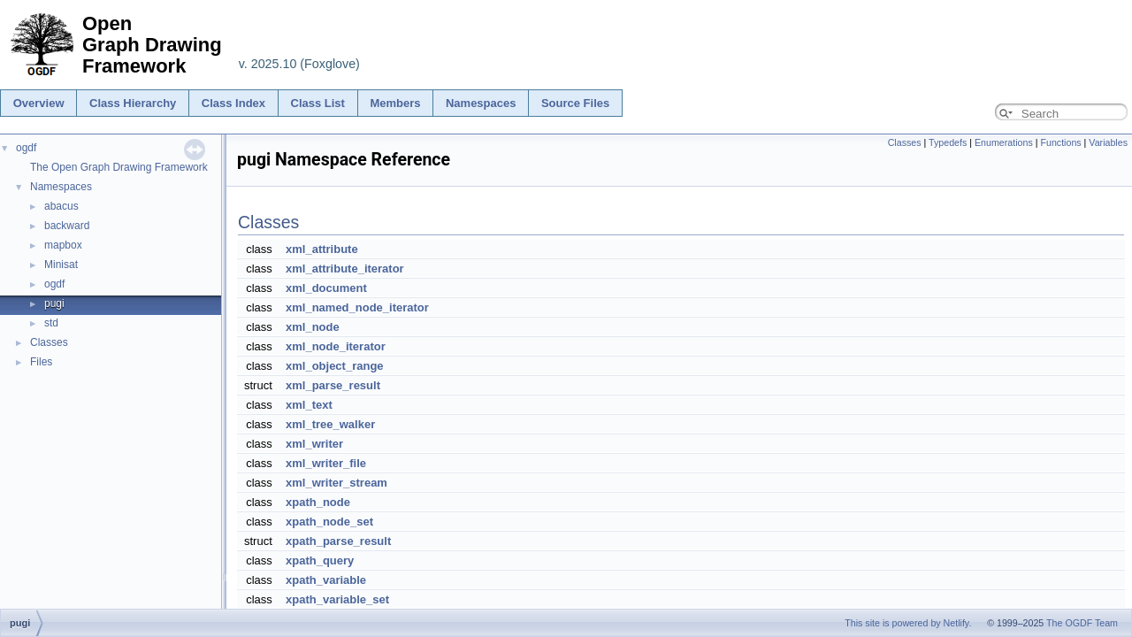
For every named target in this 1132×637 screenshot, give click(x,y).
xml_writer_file (326, 463)
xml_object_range (335, 365)
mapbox (63, 245)
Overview (39, 103)
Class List (318, 103)
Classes (49, 342)
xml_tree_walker (330, 424)
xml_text (309, 404)
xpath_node (318, 502)
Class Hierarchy (132, 103)
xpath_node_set (329, 521)
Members (395, 103)
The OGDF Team (1082, 623)
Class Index (233, 103)
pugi (54, 303)
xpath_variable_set (337, 599)
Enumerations (1004, 142)
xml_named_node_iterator (357, 307)
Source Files (575, 103)
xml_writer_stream (336, 482)
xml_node (313, 327)
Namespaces (481, 103)
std (51, 323)
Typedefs (948, 142)
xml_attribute (322, 249)
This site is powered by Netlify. (908, 623)
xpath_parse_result (338, 541)
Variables (1108, 142)
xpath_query (320, 560)
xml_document (326, 288)
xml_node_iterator (336, 346)
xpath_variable (326, 580)
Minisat (61, 264)
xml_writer (314, 443)
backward (66, 225)
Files (41, 362)
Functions (1060, 142)
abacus (61, 206)
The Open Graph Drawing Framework (119, 167)
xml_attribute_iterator (345, 268)
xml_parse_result (333, 385)
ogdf (26, 148)
